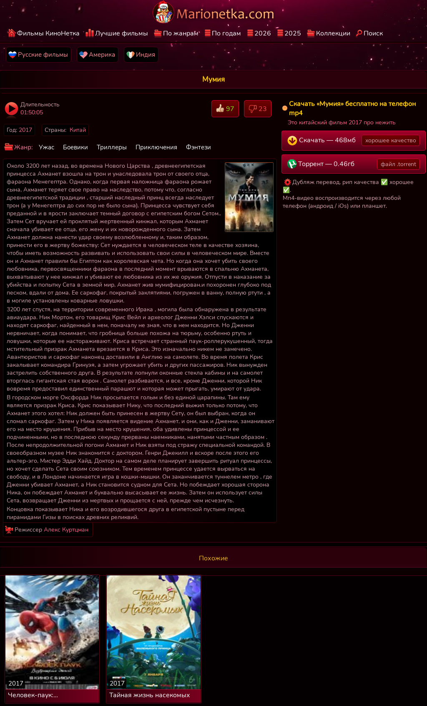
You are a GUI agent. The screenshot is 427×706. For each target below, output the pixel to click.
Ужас (46, 147)
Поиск (373, 33)
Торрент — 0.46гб (353, 164)
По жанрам (180, 33)
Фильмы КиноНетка (48, 33)
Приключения (156, 147)
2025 (292, 33)
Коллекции (333, 33)
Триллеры (112, 147)
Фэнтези (198, 147)
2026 (262, 33)
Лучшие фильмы (121, 33)
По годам (226, 33)
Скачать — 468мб (353, 140)
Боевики (75, 147)
